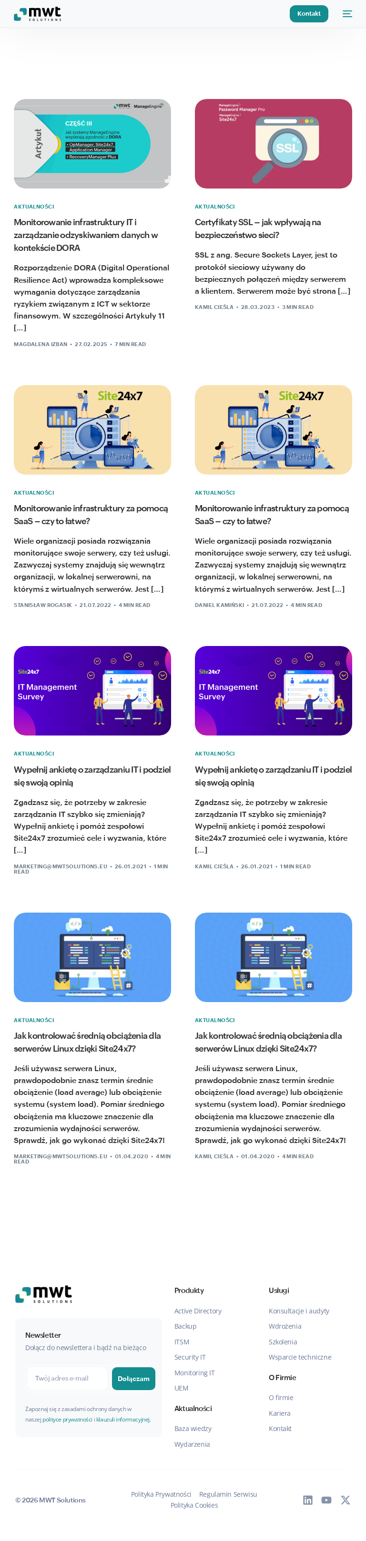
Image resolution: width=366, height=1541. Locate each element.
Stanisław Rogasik (43, 605)
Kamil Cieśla (214, 307)
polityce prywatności (67, 1419)
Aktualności (34, 206)
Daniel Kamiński (219, 605)
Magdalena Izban (41, 344)
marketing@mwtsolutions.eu (60, 866)
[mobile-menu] (345, 14)
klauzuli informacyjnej (123, 1419)
